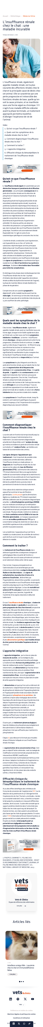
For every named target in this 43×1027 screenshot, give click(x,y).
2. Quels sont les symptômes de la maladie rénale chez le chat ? (19, 133)
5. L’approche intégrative (15, 149)
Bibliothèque (15, 16)
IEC (34, 791)
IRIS (9, 816)
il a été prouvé (17, 495)
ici (9, 738)
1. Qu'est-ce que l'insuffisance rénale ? (21, 129)
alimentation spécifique (16, 640)
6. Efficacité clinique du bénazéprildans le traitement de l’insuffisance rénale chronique (22, 155)
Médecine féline (29, 16)
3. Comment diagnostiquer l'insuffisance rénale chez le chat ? (21, 140)
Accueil (5, 16)
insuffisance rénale (16, 603)
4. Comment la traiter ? (14, 145)
